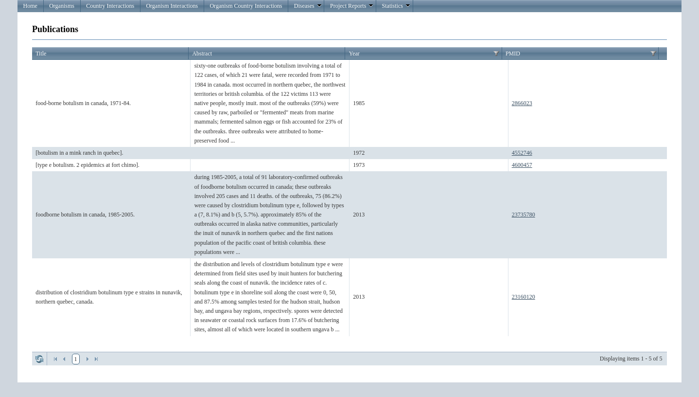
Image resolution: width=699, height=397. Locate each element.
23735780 (523, 214)
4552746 (522, 152)
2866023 (522, 103)
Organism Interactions (172, 5)
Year (354, 53)
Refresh (39, 359)
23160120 (523, 296)
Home (30, 5)
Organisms (61, 5)
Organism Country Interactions (246, 5)
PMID (513, 53)
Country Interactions (110, 5)
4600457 (522, 165)
